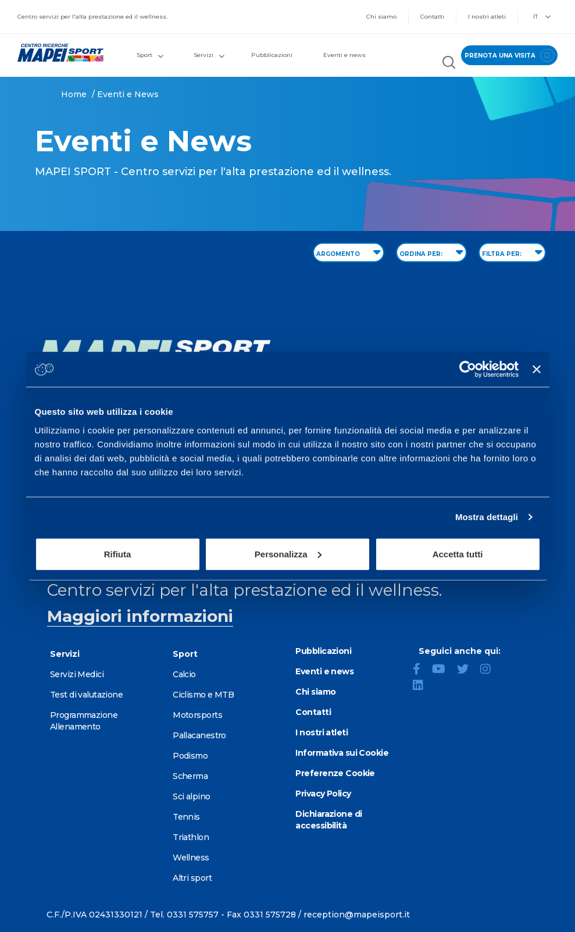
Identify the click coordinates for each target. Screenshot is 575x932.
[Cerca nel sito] (448, 64)
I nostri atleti (487, 16)
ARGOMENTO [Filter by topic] (348, 252)
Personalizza (288, 554)
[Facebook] (421, 670)
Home (74, 94)
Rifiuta (117, 554)
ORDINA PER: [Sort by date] (431, 252)
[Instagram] (490, 670)
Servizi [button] (209, 55)
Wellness (191, 857)
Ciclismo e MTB (203, 694)
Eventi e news (344, 55)
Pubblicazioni (271, 55)
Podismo (190, 755)
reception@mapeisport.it (356, 914)
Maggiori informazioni (140, 616)
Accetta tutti (458, 554)
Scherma (190, 776)
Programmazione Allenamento (83, 721)
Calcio (184, 674)
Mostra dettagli (486, 517)
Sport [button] (150, 55)
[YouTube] (443, 670)
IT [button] (542, 16)
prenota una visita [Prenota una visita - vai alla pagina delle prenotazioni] (509, 55)
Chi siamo (381, 16)
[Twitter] (467, 670)
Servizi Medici (76, 674)
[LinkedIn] (423, 686)
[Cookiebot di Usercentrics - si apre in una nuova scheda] (468, 369)
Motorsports (197, 715)
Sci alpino (191, 796)
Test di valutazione (86, 694)
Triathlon (191, 837)
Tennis (186, 817)
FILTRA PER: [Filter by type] (512, 252)
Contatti (432, 16)
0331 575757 (193, 914)
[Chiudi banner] (537, 369)
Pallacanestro (199, 735)
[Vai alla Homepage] (56, 53)
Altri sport (192, 878)
